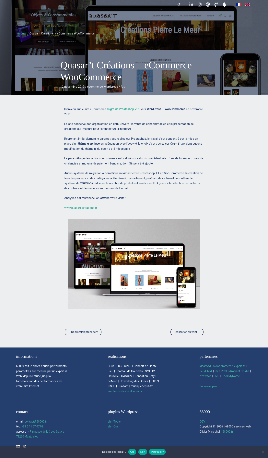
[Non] (263, 452)
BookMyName (231, 376)
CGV (202, 421)
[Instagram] (199, 4)
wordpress (111, 86)
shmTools (114, 421)
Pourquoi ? (157, 451)
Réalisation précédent (83, 332)
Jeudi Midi (206, 371)
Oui (132, 451)
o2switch (205, 376)
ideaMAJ (205, 366)
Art (123, 86)
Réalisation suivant (187, 332)
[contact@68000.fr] (208, 4)
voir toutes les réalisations (125, 391)
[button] (179, 4)
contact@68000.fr (36, 421)
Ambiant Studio (239, 371)
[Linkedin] (191, 4)
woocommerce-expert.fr (229, 366)
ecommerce (95, 86)
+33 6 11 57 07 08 (32, 426)
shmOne (113, 426)
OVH (217, 376)
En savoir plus (208, 386)
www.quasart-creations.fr (80, 208)
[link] (238, 4)
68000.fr (228, 431)
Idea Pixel (221, 371)
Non (142, 451)
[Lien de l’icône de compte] (246, 20)
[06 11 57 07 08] (216, 4)
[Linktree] (224, 4)
